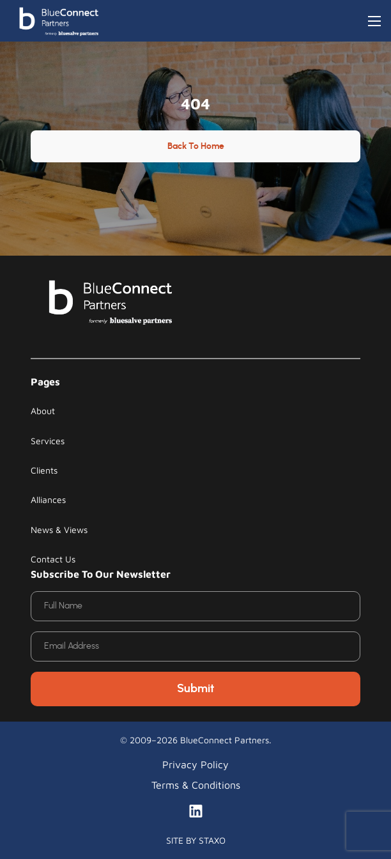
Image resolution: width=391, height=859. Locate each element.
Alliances (48, 499)
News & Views (59, 529)
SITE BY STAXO (196, 840)
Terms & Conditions (195, 785)
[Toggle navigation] (374, 21)
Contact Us (53, 558)
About (43, 410)
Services (48, 440)
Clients (44, 470)
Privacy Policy (195, 764)
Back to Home (195, 146)
